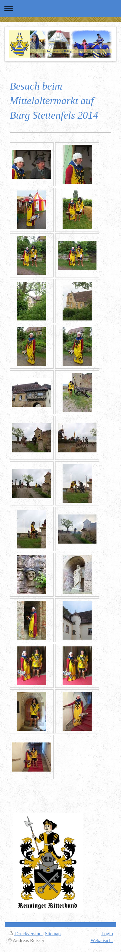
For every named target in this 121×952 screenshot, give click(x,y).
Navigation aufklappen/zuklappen (60, 9)
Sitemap (53, 933)
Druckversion (25, 933)
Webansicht (101, 940)
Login (107, 933)
